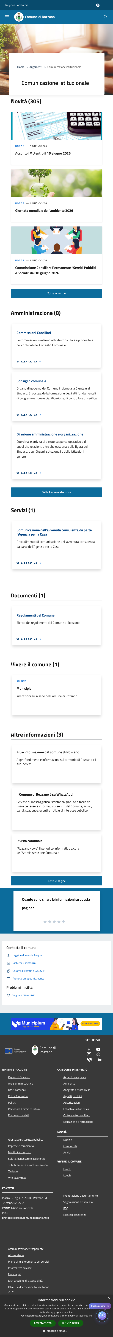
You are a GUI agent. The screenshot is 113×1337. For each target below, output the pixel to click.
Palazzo (21, 681)
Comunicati (70, 1146)
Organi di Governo (19, 1077)
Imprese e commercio (21, 1146)
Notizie (19, 146)
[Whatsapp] (98, 1054)
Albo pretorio (16, 1255)
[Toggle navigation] (7, 16)
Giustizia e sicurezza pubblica (25, 1139)
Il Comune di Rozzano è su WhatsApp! (44, 794)
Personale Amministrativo (24, 1109)
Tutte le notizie (57, 293)
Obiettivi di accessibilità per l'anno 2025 (28, 1289)
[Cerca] (105, 17)
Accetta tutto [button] (43, 1323)
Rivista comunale (29, 841)
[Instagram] (89, 1054)
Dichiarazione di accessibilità (25, 1280)
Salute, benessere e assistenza (26, 1158)
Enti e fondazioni (18, 1096)
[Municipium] (90, 1059)
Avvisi (67, 1152)
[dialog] (56, 1316)
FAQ (65, 1208)
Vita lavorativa (17, 1178)
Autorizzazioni (72, 1102)
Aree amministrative (20, 1083)
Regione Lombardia (16, 5)
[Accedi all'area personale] (98, 5)
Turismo (13, 1171)
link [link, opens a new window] (90, 1315)
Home (20, 67)
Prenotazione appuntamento (80, 1195)
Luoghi (67, 1175)
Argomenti (35, 67)
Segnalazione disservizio (78, 1202)
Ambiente (69, 1083)
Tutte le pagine (57, 881)
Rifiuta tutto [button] (70, 1322)
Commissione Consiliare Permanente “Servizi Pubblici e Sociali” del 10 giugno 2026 (55, 270)
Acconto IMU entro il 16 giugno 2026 (43, 153)
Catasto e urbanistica (76, 1109)
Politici (12, 1102)
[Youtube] (98, 1049)
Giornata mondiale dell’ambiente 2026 (44, 210)
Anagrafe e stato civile (76, 1090)
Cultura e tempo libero (76, 1115)
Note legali (14, 1274)
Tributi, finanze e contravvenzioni (28, 1165)
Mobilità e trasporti (19, 1152)
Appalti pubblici (72, 1096)
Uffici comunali (17, 1090)
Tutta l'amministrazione (56, 492)
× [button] (109, 1298)
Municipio (24, 688)
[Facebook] (89, 1049)
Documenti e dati (18, 1115)
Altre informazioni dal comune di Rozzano (47, 752)
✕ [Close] (108, 1306)
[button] (56, 1331)
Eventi (67, 1169)
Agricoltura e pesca (74, 1077)
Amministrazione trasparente (26, 1249)
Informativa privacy (20, 1268)
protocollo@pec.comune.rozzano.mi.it (25, 1218)
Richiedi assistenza (74, 1215)
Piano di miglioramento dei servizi (28, 1261)
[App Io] (100, 1059)
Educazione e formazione (78, 1122)
